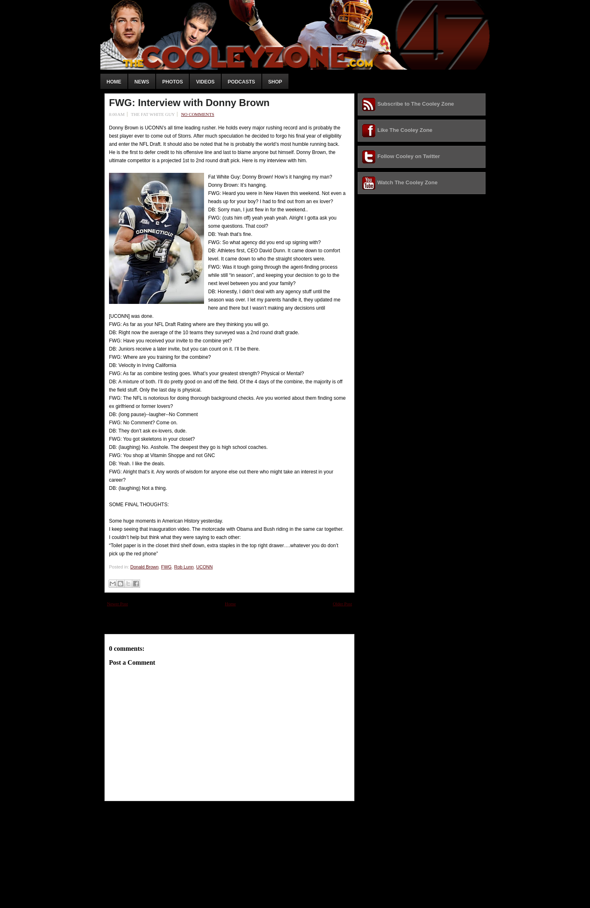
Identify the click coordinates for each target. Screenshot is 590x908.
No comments (197, 114)
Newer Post (117, 603)
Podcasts (241, 82)
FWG (166, 566)
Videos (205, 82)
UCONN (204, 566)
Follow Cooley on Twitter (408, 156)
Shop (275, 82)
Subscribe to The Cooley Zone (415, 104)
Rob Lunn (184, 566)
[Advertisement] (165, 852)
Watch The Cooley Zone (407, 182)
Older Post (342, 603)
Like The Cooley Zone (404, 130)
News (141, 82)
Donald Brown (144, 566)
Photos (172, 82)
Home (114, 82)
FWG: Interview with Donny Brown (189, 103)
